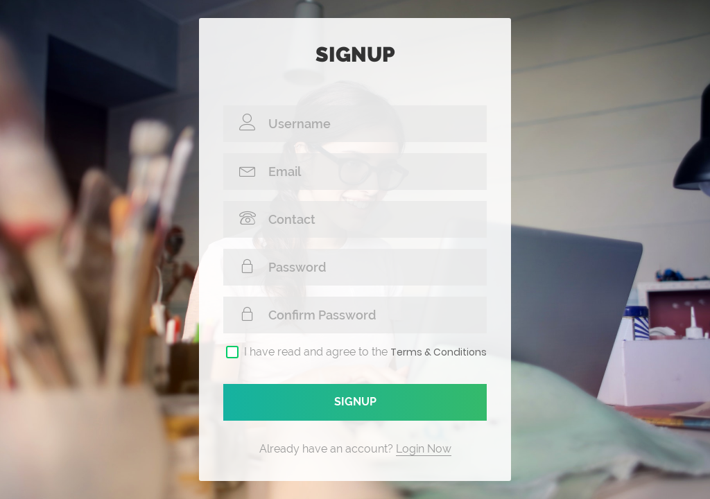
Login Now (423, 448)
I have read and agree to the (365, 352)
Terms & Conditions (438, 352)
